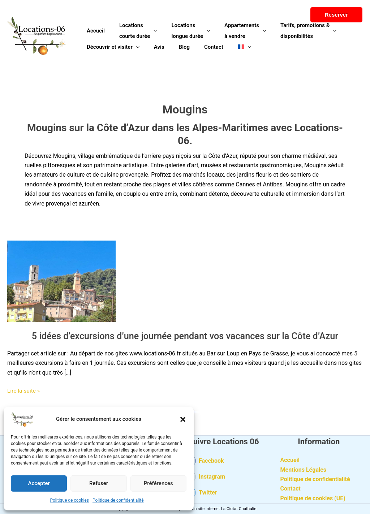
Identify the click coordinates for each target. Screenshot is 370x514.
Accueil (290, 460)
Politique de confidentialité (118, 500)
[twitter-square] (223, 493)
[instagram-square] (223, 479)
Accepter (39, 483)
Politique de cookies (69, 500)
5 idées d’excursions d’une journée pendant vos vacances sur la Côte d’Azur (185, 336)
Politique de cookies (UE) (312, 498)
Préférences (158, 483)
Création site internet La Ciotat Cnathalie (219, 508)
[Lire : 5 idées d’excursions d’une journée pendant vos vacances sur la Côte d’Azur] (61, 280)
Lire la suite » (24, 390)
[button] (182, 419)
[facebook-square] (223, 462)
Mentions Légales (303, 469)
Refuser (98, 483)
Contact (290, 488)
